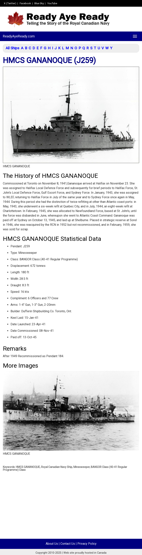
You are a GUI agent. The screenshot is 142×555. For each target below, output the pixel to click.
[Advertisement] (69, 512)
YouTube (52, 3)
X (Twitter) (10, 3)
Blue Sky (39, 3)
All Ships (12, 48)
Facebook (25, 3)
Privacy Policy (87, 543)
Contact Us (67, 543)
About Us (52, 543)
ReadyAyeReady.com (19, 36)
